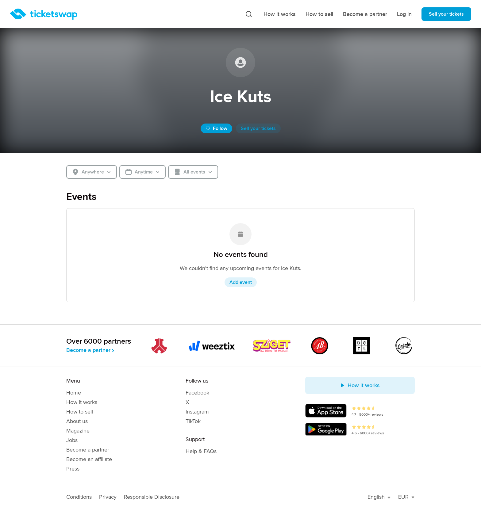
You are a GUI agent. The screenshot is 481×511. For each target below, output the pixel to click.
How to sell (319, 14)
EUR (406, 497)
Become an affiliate (89, 459)
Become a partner (365, 14)
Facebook (197, 392)
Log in (404, 14)
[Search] (249, 14)
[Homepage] (43, 14)
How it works (280, 14)
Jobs (72, 440)
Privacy (108, 497)
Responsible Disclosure (151, 497)
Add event (240, 282)
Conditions (79, 497)
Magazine (78, 430)
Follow (216, 128)
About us (77, 421)
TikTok (193, 421)
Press (72, 468)
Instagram (197, 411)
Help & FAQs (201, 451)
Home (73, 392)
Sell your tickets (446, 14)
